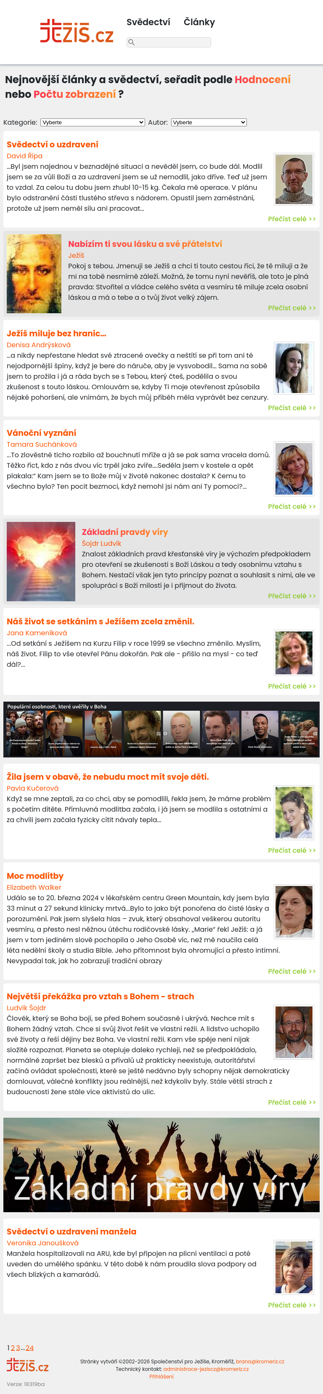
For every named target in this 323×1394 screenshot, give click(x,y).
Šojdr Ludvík (102, 543)
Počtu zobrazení (75, 94)
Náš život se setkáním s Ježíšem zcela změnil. (100, 621)
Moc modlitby (35, 876)
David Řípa (24, 156)
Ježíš (76, 255)
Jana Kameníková (37, 633)
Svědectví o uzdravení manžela (71, 1231)
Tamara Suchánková (42, 444)
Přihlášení (161, 1376)
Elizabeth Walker (34, 887)
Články (199, 22)
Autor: (157, 122)
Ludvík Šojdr (26, 1008)
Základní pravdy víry (125, 532)
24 (30, 1347)
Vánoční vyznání (42, 433)
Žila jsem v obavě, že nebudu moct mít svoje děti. (108, 777)
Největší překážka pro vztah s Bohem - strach (100, 996)
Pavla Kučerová (33, 788)
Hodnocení (263, 79)
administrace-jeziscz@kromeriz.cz (206, 1369)
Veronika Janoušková (43, 1243)
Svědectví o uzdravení (52, 144)
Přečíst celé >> (292, 219)
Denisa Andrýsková (39, 345)
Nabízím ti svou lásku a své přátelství (145, 244)
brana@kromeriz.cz (260, 1361)
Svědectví (148, 22)
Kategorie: (20, 122)
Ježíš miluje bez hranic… (56, 333)
